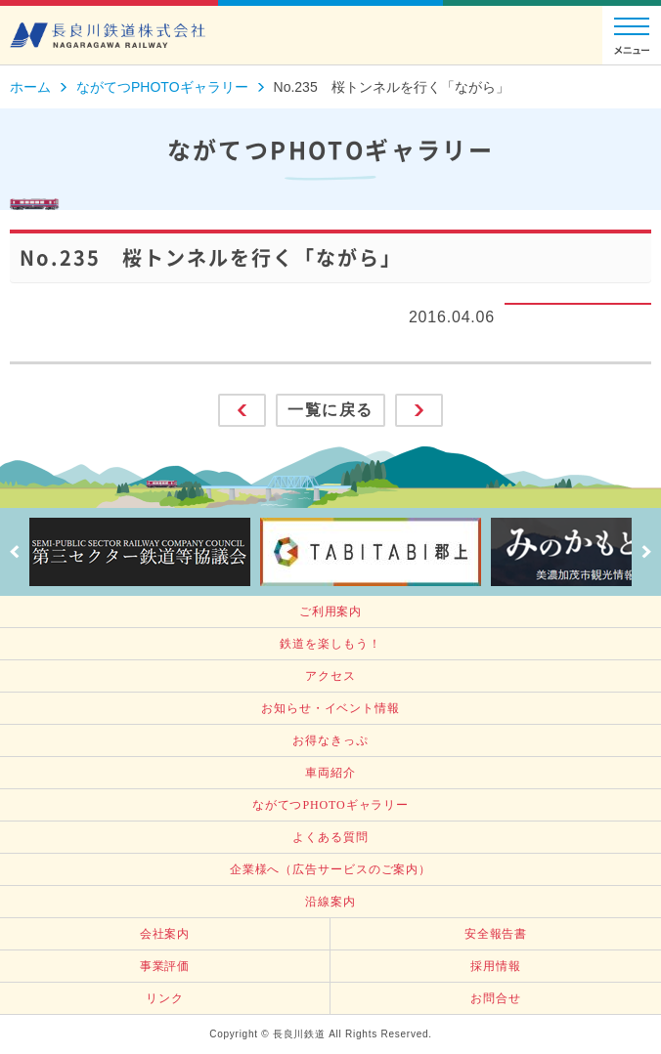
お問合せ (495, 998)
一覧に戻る (330, 409)
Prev (15, 552)
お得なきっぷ (330, 740)
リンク (165, 998)
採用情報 (495, 966)
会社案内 (165, 934)
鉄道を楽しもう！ (330, 644)
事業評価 (165, 966)
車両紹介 (330, 773)
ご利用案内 (331, 611)
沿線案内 (330, 901)
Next (646, 552)
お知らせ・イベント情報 (330, 708)
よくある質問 (330, 837)
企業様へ (330, 869)
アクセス (330, 676)
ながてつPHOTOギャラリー (330, 805)
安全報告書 (496, 934)
